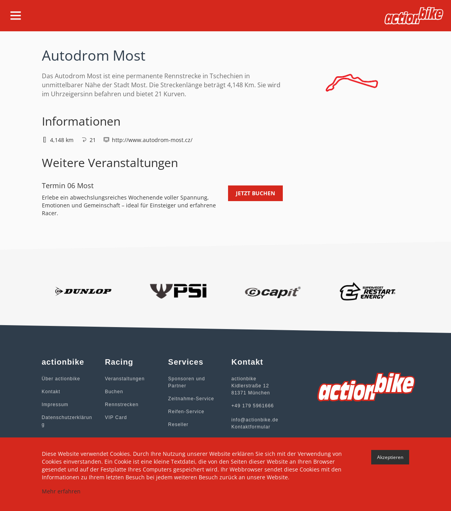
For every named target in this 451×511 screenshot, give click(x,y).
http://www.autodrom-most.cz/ (152, 140)
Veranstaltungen (125, 378)
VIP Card (116, 417)
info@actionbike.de (254, 420)
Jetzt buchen (255, 193)
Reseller (178, 424)
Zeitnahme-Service (191, 398)
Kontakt (51, 391)
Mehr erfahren (61, 491)
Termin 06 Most (67, 185)
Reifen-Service (186, 411)
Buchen (114, 391)
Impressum (55, 404)
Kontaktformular (250, 427)
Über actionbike (61, 378)
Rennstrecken (121, 404)
